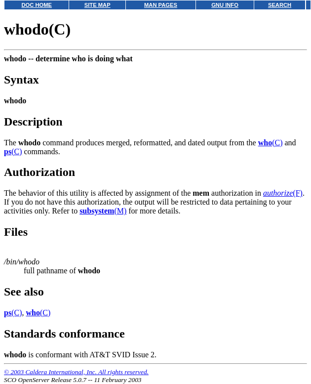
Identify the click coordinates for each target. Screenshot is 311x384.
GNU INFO (224, 5)
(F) (283, 193)
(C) (270, 142)
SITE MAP (97, 5)
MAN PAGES (160, 5)
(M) (102, 211)
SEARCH (279, 5)
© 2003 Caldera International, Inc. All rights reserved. (76, 372)
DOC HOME (36, 5)
